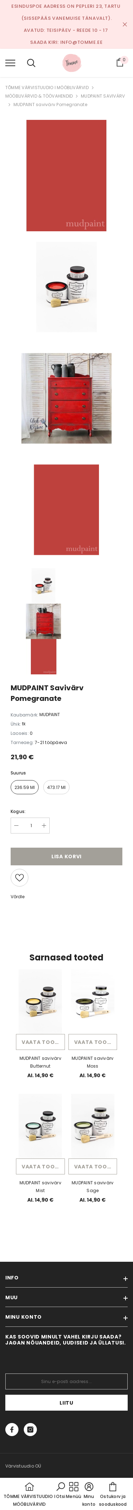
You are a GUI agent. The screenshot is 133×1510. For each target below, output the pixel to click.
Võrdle (17, 897)
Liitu (66, 1402)
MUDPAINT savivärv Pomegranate (50, 104)
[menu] (10, 63)
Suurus (18, 773)
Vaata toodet (43, 1042)
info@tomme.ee (81, 42)
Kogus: (18, 811)
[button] (60, 1490)
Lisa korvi (66, 856)
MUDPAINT (49, 715)
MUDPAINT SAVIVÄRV (103, 96)
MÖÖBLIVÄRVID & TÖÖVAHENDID (39, 96)
